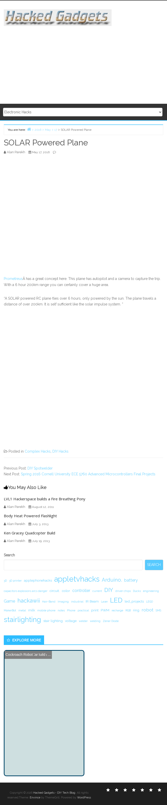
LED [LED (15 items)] (116, 600)
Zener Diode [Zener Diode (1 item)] (111, 620)
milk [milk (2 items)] (31, 610)
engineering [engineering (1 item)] (151, 590)
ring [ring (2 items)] (136, 610)
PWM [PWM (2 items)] (105, 610)
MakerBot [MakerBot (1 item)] (10, 610)
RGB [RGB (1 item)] (128, 610)
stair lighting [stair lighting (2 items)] (53, 621)
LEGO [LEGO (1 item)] (149, 601)
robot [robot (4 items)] (147, 609)
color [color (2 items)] (66, 591)
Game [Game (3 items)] (9, 601)
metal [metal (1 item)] (22, 610)
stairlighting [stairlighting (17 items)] (22, 619)
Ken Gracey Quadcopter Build (29, 532)
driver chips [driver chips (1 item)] (123, 590)
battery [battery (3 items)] (131, 580)
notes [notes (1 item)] (61, 610)
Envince (35, 797)
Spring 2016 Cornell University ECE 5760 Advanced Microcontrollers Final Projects (88, 474)
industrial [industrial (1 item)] (77, 601)
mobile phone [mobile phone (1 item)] (46, 610)
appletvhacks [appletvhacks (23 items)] (76, 579)
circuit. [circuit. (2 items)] (55, 591)
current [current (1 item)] (97, 590)
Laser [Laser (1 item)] (104, 601)
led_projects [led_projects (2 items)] (134, 601)
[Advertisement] (85, 61)
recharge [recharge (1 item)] (117, 610)
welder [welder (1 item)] (83, 620)
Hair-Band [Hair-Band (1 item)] (48, 601)
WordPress (84, 797)
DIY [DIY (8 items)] (108, 590)
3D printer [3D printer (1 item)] (15, 580)
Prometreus (13, 279)
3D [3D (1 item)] (5, 580)
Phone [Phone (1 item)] (71, 610)
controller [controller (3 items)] (81, 590)
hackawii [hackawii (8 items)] (28, 600)
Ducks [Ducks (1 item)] (137, 590)
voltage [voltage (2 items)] (71, 621)
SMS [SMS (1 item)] (158, 610)
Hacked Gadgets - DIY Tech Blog (54, 792)
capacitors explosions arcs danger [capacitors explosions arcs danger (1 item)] (25, 590)
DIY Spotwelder (40, 468)
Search (9, 555)
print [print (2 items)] (94, 610)
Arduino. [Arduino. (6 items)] (112, 580)
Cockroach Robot (19, 655)
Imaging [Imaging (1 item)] (63, 601)
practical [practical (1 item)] (83, 610)
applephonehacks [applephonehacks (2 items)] (38, 580)
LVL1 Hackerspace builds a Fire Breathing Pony (44, 498)
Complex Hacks (38, 451)
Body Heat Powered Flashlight (30, 515)
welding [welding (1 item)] (95, 620)
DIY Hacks (60, 451)
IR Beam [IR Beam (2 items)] (92, 601)
